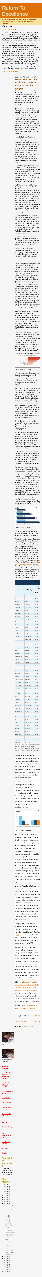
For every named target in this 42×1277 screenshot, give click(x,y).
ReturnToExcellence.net (11, 29)
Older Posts (36, 1022)
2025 (5, 1187)
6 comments (19, 1017)
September (9, 1212)
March (8, 1224)
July (7, 1216)
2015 (5, 1258)
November (9, 1208)
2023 (5, 1191)
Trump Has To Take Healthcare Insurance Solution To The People (27, 84)
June (7, 1218)
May (7, 1220)
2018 (5, 1201)
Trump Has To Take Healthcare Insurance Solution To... (9, 1229)
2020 (5, 1197)
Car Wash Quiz (9, 1250)
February (8, 1252)
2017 (5, 1204)
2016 (5, 1256)
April (7, 1222)
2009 (5, 1271)
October (8, 1210)
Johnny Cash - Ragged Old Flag (9, 1235)
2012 (5, 1265)
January (8, 1254)
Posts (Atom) (28, 1026)
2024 (5, 1189)
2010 (5, 1269)
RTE (17, 935)
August (8, 1214)
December (9, 1206)
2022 (5, 1193)
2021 (5, 1195)
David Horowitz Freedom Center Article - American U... (8, 1243)
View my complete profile (10, 71)
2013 (5, 1263)
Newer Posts (19, 1022)
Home (25, 1022)
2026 (5, 1185)
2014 (5, 1261)
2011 (5, 1267)
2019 (5, 1199)
